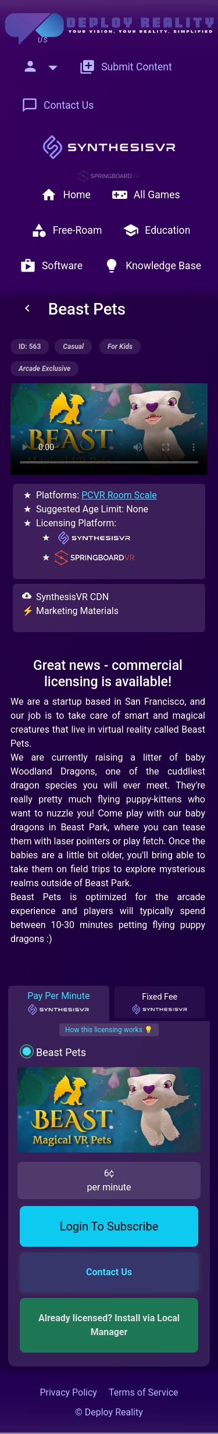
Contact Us (58, 105)
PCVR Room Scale (119, 495)
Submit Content (125, 67)
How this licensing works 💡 (109, 1030)
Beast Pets (61, 1052)
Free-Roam (66, 230)
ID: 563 (30, 347)
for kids (120, 347)
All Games (146, 195)
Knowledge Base (152, 266)
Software (51, 266)
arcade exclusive (44, 369)
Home (65, 195)
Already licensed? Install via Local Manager (110, 1324)
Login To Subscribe (109, 1226)
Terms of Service (143, 1392)
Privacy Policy (68, 1392)
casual (73, 347)
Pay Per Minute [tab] (58, 1003)
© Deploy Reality (109, 1412)
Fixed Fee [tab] (159, 1003)
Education (156, 230)
